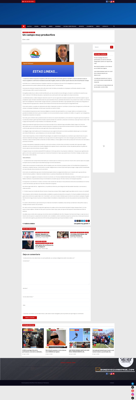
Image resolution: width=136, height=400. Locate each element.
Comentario (26, 261)
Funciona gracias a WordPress (28, 382)
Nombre (25, 288)
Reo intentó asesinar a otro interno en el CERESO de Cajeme (56, 351)
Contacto (112, 382)
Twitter (73, 362)
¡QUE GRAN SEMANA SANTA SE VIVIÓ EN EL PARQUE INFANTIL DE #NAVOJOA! (103, 73)
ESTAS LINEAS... (32, 32)
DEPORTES (81, 26)
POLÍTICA (29, 26)
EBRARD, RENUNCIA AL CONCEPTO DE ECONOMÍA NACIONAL (42, 236)
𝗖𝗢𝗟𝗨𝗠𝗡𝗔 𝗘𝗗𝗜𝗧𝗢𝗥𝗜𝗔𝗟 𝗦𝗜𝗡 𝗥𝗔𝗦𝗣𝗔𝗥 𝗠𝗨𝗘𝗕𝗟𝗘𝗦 (78, 235)
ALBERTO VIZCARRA (39, 232)
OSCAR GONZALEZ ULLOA (40, 243)
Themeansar (46, 382)
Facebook (68, 362)
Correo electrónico (28, 297)
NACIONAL (43, 26)
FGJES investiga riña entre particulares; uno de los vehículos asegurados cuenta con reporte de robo (32, 353)
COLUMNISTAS (90, 26)
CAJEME (48, 330)
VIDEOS (98, 26)
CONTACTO (105, 26)
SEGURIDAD (58, 26)
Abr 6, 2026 (26, 354)
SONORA (36, 26)
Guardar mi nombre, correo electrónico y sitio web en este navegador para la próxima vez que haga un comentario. (54, 313)
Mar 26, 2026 (38, 237)
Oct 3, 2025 (38, 248)
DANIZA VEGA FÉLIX (80, 232)
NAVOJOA (72, 330)
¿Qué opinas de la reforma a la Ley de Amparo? (44, 246)
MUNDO (50, 26)
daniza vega (45, 237)
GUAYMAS (25, 330)
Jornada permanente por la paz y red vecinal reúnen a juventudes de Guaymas (103, 80)
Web (24, 305)
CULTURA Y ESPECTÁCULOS (69, 26)
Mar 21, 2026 (73, 237)
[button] (114, 26)
